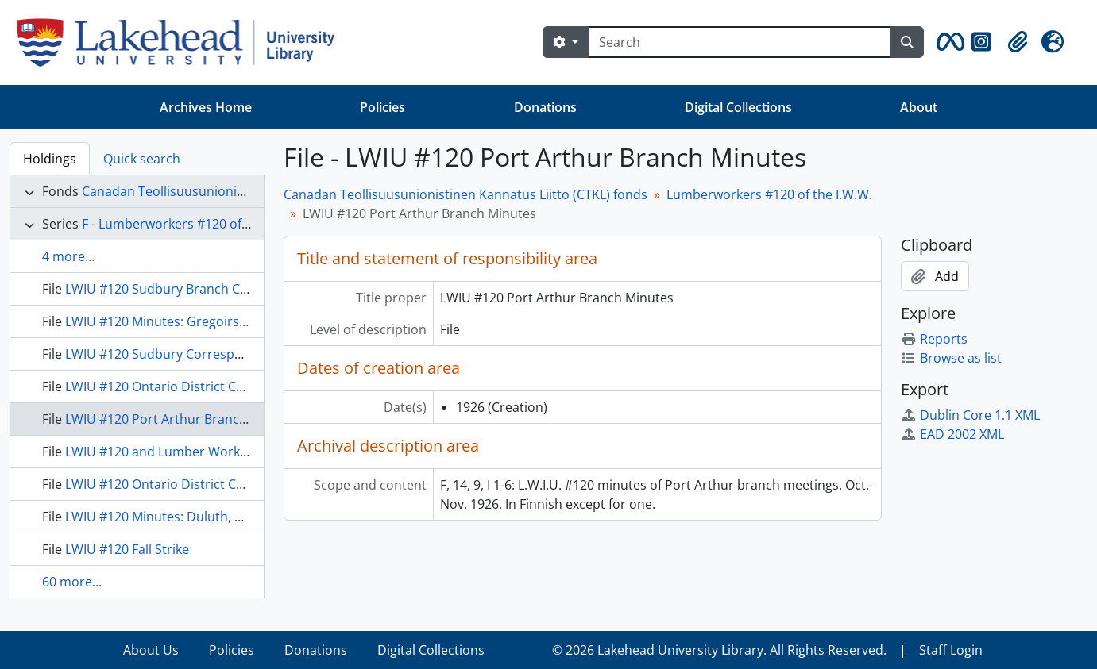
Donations (545, 107)
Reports (934, 339)
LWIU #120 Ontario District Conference (181, 386)
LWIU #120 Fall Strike (127, 549)
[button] (947, 42)
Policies (382, 107)
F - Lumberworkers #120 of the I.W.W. (193, 224)
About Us (151, 650)
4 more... (68, 256)
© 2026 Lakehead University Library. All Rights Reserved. (719, 650)
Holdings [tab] (49, 158)
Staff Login (951, 650)
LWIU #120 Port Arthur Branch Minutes (182, 419)
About (918, 107)
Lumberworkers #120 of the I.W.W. (769, 194)
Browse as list (951, 358)
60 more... (72, 581)
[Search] (739, 42)
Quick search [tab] (141, 158)
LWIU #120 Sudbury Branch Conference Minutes (209, 289)
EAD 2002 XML (952, 434)
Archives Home (206, 107)
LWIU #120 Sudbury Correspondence (176, 354)
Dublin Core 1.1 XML (970, 415)
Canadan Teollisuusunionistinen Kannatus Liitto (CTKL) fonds (465, 194)
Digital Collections (738, 107)
